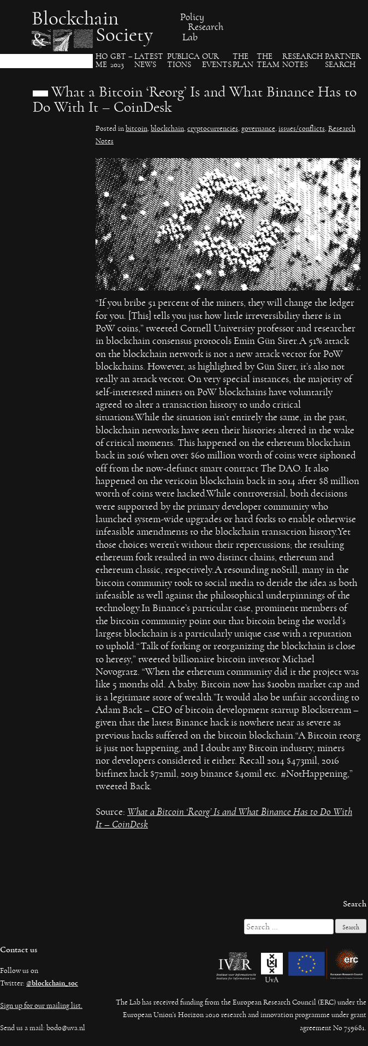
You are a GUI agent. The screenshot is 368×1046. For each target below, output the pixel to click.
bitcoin (136, 128)
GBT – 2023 (121, 61)
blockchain (167, 128)
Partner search (343, 61)
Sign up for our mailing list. (41, 1005)
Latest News (148, 61)
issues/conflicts (301, 128)
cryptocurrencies (212, 128)
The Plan (243, 61)
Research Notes (302, 61)
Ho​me (102, 61)
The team (268, 61)
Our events (217, 61)
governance (258, 128)
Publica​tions (183, 61)
